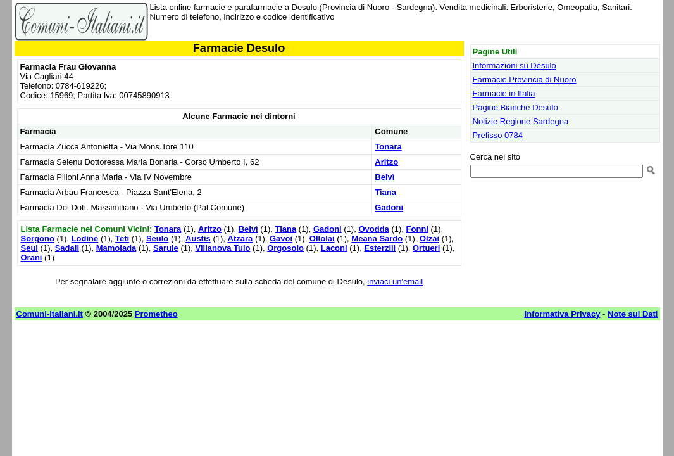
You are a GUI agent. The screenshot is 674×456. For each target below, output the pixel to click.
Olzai (429, 238)
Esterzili (380, 248)
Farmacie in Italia (504, 93)
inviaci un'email (395, 281)
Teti (122, 238)
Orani (31, 257)
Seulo (157, 238)
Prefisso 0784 (498, 135)
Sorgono (37, 238)
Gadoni (389, 207)
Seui (29, 248)
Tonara (388, 146)
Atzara (240, 238)
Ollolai (322, 238)
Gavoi (281, 238)
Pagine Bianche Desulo (515, 107)
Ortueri (426, 248)
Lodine (85, 238)
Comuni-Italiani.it (49, 314)
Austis (198, 238)
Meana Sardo (377, 238)
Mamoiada (116, 248)
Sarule (165, 248)
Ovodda (373, 229)
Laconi (334, 248)
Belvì (384, 177)
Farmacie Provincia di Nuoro (525, 79)
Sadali (67, 248)
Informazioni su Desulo (514, 65)
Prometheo (156, 314)
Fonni (417, 229)
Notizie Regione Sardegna (521, 121)
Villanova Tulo (223, 248)
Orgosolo (285, 248)
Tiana (385, 192)
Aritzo (386, 162)
